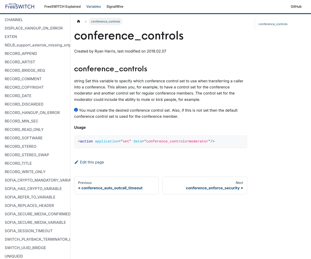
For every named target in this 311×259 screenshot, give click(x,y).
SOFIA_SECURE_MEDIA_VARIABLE (35, 222)
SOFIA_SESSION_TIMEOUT (29, 231)
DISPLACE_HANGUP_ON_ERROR (34, 28)
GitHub (296, 6)
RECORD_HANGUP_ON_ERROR (32, 112)
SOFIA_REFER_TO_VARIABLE (30, 197)
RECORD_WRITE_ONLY (25, 171)
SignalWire (114, 6)
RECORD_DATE (18, 95)
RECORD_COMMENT (23, 78)
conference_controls (273, 24)
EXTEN (11, 36)
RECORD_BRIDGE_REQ (25, 70)
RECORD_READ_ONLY (24, 129)
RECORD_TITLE (18, 163)
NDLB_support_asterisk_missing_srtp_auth (36, 45)
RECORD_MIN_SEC (21, 121)
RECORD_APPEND (21, 53)
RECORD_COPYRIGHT (24, 87)
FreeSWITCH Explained (62, 6)
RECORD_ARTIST (20, 62)
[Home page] (78, 21)
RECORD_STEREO (20, 146)
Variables (93, 6)
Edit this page (89, 162)
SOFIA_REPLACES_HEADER (29, 205)
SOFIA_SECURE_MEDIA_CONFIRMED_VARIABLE (36, 214)
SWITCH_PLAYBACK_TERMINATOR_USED (36, 239)
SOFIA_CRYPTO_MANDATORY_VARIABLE (36, 180)
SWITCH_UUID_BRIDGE (25, 247)
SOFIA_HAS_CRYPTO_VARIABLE (33, 188)
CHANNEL (14, 19)
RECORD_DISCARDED (24, 104)
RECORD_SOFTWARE (24, 138)
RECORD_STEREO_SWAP (27, 154)
